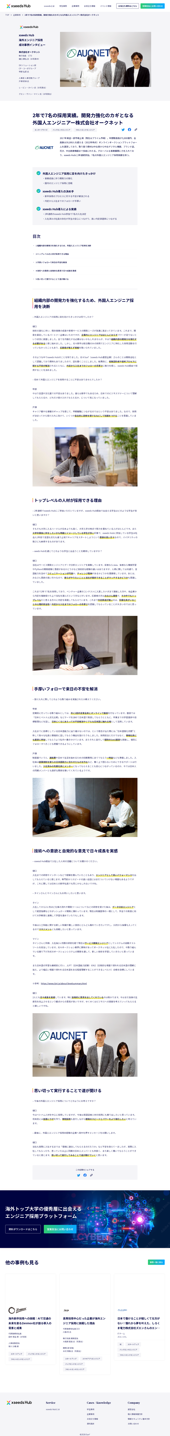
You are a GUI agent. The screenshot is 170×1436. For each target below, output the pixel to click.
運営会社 (131, 1406)
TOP (7, 15)
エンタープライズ (41, 130)
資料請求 (90, 1420)
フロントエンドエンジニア (85, 130)
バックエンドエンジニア (61, 130)
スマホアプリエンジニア (91, 1358)
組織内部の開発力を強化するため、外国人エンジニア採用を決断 (64, 245)
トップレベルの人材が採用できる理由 (53, 254)
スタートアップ (16, 1354)
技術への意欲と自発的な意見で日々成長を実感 (56, 270)
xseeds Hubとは (53, 1406)
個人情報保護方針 (135, 1411)
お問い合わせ (133, 1420)
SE (121, 1344)
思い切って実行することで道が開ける (53, 279)
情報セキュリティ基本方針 (139, 1415)
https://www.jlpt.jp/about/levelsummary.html (64, 983)
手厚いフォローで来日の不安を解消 (52, 262)
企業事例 (17, 15)
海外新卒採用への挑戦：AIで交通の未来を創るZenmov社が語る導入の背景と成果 (29, 1323)
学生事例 (90, 1406)
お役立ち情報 (92, 1415)
